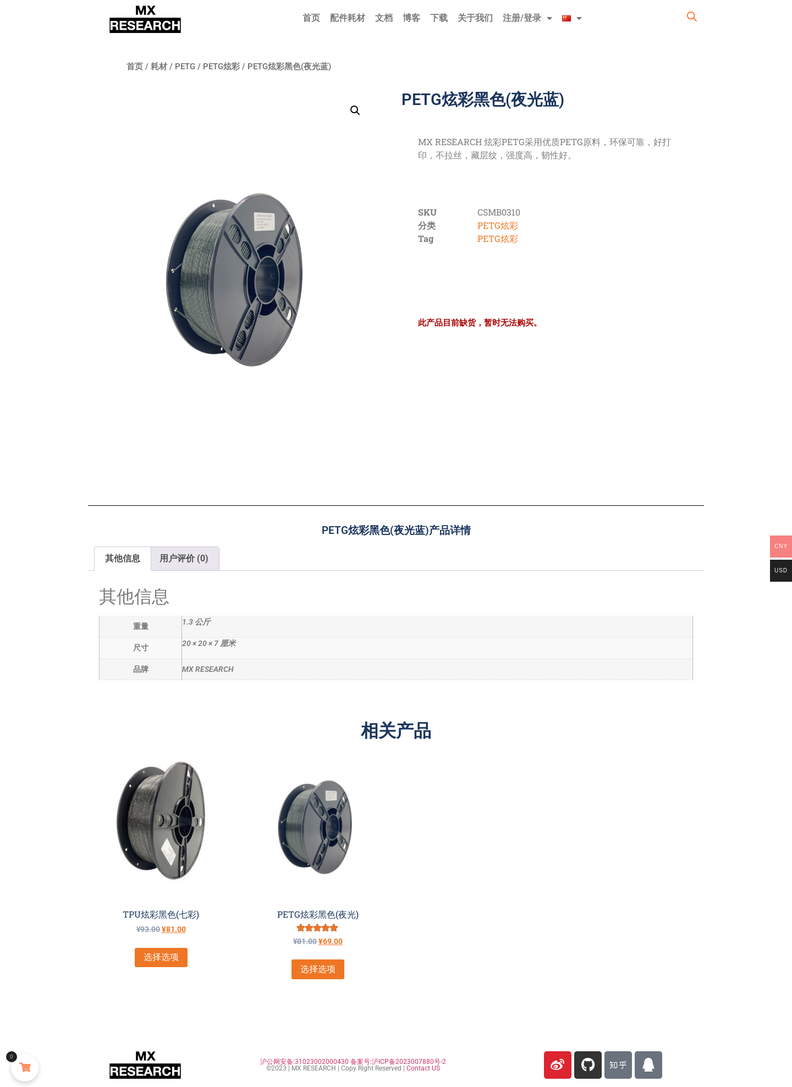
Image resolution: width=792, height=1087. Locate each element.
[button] (355, 110)
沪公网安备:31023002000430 (304, 1062)
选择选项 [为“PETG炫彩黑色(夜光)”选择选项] (318, 969)
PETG (185, 66)
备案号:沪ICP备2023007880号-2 (398, 1062)
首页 (311, 18)
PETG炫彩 (221, 66)
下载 (439, 18)
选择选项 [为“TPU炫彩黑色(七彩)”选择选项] (161, 957)
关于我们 (475, 18)
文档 (384, 18)
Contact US (423, 1068)
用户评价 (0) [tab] (184, 558)
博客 (411, 18)
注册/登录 (527, 18)
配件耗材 (347, 18)
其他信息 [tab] (122, 558)
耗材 (159, 66)
